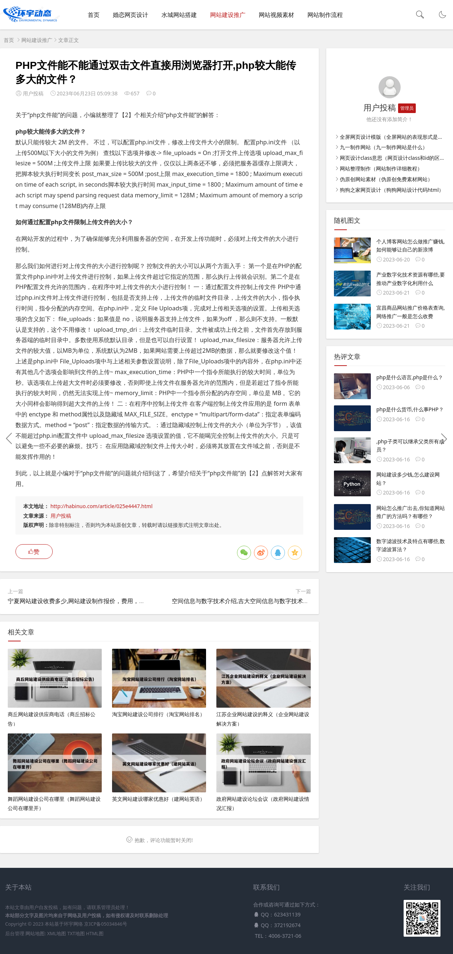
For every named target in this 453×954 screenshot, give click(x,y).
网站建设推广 (227, 15)
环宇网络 (73, 924)
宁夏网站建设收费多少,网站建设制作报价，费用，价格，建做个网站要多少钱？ (112, 601)
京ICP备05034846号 (105, 924)
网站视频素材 (276, 15)
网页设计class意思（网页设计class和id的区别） (395, 157)
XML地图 (56, 933)
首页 (94, 15)
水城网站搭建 (179, 15)
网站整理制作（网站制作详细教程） (381, 168)
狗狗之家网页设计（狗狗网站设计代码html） (392, 189)
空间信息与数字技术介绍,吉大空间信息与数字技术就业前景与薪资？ (261, 601)
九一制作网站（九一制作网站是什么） (384, 147)
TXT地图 (76, 933)
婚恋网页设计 (130, 15)
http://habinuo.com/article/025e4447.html (101, 506)
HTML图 (94, 933)
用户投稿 (60, 515)
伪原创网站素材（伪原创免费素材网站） (386, 179)
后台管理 (14, 933)
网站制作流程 (325, 15)
